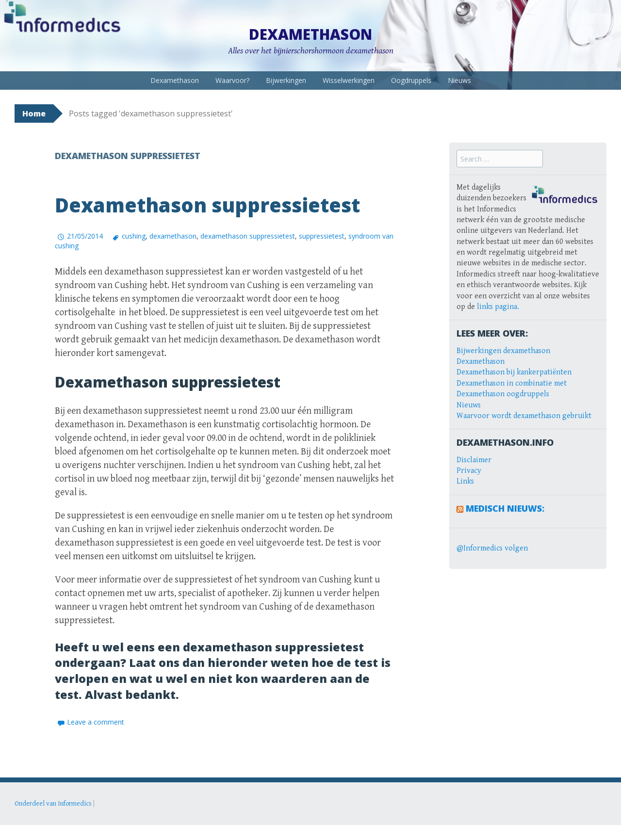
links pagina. (498, 306)
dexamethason (172, 236)
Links (465, 481)
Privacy (469, 470)
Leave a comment (95, 722)
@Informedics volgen (492, 548)
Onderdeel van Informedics (53, 804)
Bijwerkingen (286, 80)
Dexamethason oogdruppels (503, 394)
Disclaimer (474, 460)
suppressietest (321, 236)
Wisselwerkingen (349, 80)
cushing (134, 236)
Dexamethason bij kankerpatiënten (514, 372)
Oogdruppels (411, 80)
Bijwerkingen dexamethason (503, 351)
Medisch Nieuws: (505, 508)
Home (34, 113)
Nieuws (459, 80)
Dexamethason (310, 34)
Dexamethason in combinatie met (512, 383)
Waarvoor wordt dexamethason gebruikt (524, 416)
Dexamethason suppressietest (207, 205)
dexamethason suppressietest (247, 236)
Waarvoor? (232, 80)
